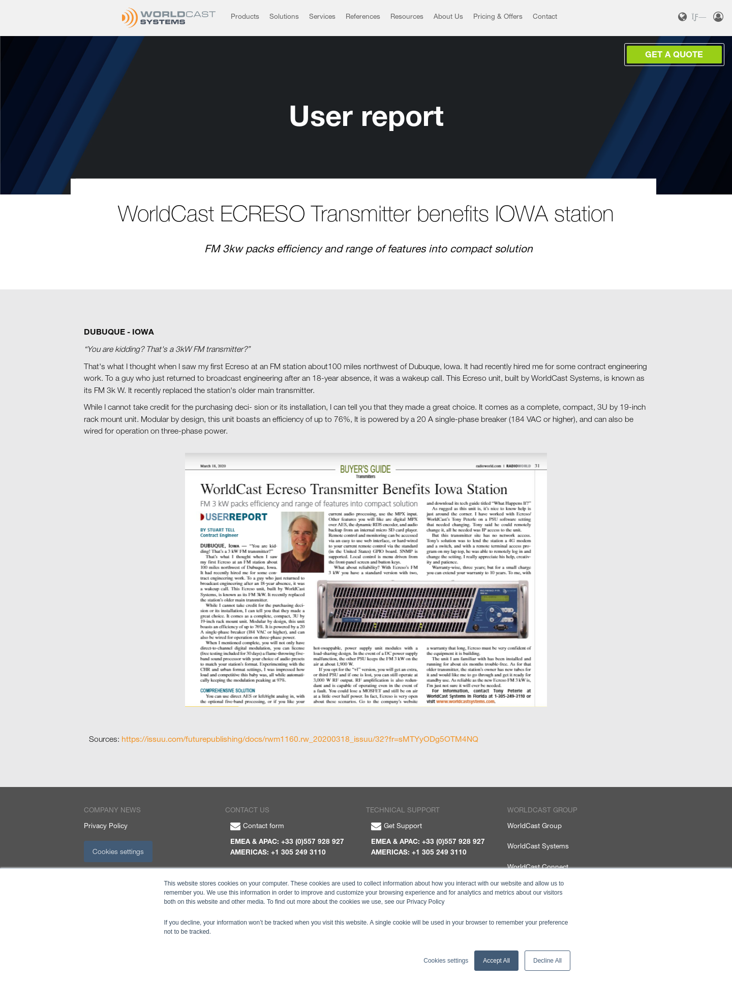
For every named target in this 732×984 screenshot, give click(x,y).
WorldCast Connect (537, 867)
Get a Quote (674, 54)
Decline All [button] (547, 960)
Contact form (257, 826)
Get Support (396, 826)
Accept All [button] (496, 960)
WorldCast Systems (538, 846)
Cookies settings (118, 851)
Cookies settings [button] (445, 960)
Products (245, 16)
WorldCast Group (534, 826)
